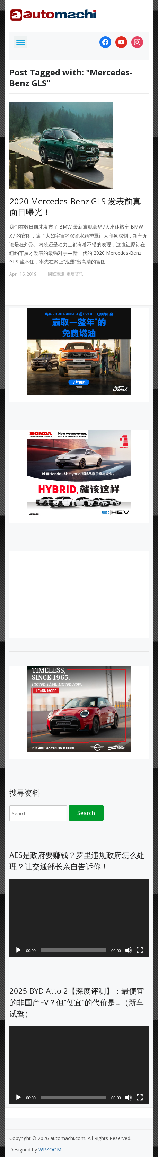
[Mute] (128, 950)
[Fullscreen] (139, 950)
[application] (78, 918)
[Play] (18, 950)
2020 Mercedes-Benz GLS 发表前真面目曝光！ (75, 206)
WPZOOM (49, 1149)
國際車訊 (56, 274)
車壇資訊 (75, 274)
